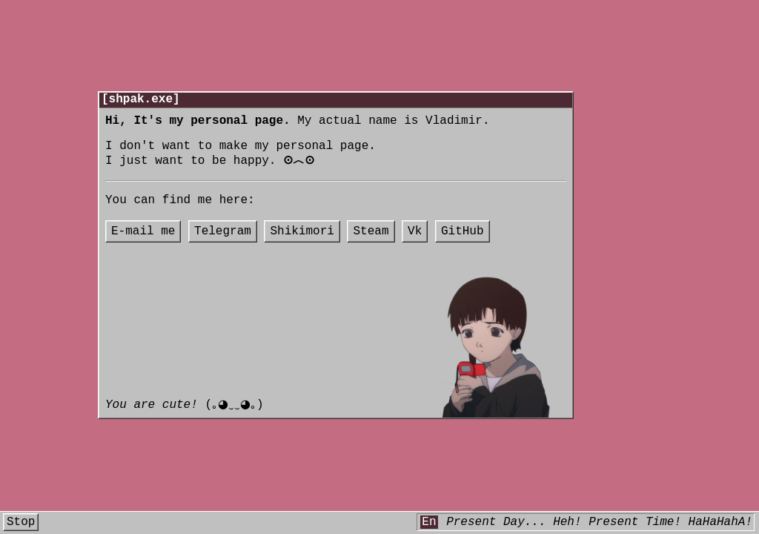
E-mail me (143, 247)
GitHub (462, 247)
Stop (21, 523)
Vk (415, 247)
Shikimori (302, 247)
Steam (370, 247)
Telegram (222, 247)
